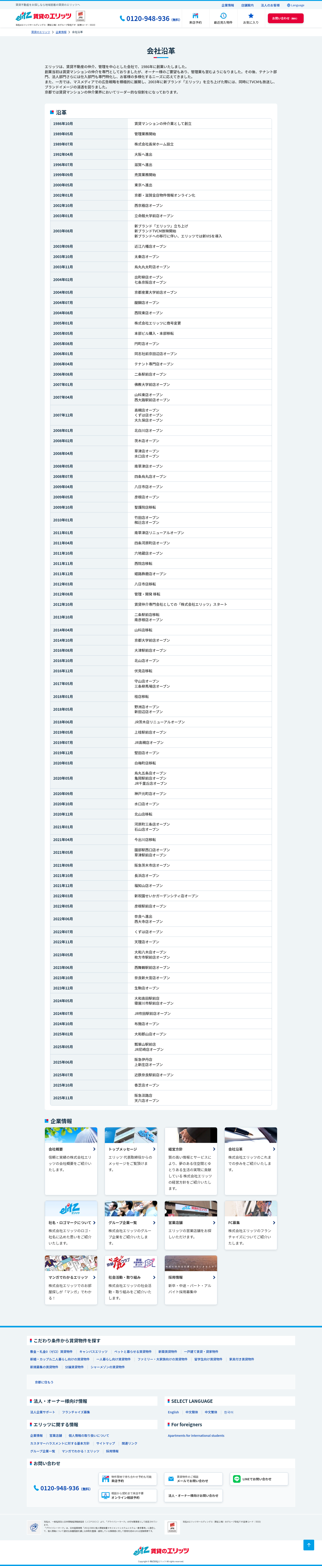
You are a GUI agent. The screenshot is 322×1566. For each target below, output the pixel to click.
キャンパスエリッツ (93, 1351)
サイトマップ (105, 1443)
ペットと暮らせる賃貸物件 (133, 1351)
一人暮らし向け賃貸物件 (113, 1359)
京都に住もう (44, 1382)
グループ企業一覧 (42, 1451)
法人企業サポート (42, 1412)
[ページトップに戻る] (308, 1545)
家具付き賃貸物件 (241, 1359)
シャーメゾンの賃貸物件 (108, 1367)
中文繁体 (211, 1412)
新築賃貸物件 (168, 1351)
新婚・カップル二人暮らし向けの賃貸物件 (60, 1359)
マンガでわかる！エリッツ (80, 1451)
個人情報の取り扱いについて (89, 1435)
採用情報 (112, 1451)
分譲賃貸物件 (74, 1367)
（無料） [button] (285, 18)
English (173, 1412)
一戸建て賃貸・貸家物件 (201, 1351)
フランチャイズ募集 (76, 1412)
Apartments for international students (196, 1435)
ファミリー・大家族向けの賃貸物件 (163, 1359)
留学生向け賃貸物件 (208, 1359)
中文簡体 (192, 1412)
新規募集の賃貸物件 (44, 1367)
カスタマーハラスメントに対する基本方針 (59, 1443)
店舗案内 (247, 5)
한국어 (228, 1412)
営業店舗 (55, 1435)
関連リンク (129, 1443)
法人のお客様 (270, 5)
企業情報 (228, 5)
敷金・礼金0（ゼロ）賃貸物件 (51, 1351)
